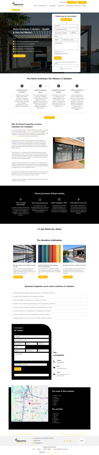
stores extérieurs (30, 131)
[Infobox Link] (58, 363)
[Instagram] (67, 442)
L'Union (55, 405)
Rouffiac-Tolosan (57, 397)
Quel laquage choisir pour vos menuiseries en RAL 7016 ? (71, 265)
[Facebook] (64, 442)
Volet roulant (56, 415)
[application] (47, 5)
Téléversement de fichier (59, 51)
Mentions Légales (46, 451)
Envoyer (58, 58)
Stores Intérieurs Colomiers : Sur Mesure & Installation (73, 436)
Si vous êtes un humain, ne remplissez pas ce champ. (27, 374)
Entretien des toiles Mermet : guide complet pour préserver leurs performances (48, 266)
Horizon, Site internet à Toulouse (52, 454)
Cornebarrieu (56, 402)
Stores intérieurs (57, 424)
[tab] (49, 294)
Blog (34, 451)
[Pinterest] (70, 442)
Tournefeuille (56, 400)
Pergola (55, 423)
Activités (38, 451)
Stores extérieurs (16, 9)
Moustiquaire (56, 421)
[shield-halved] (61, 69)
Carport (55, 418)
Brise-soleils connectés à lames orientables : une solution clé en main (23, 265)
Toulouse (55, 399)
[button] (43, 5)
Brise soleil (55, 416)
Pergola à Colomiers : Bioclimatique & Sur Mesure (24, 436)
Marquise (55, 419)
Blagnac (55, 406)
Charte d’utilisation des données (59, 451)
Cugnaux (55, 403)
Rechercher (82, 2)
